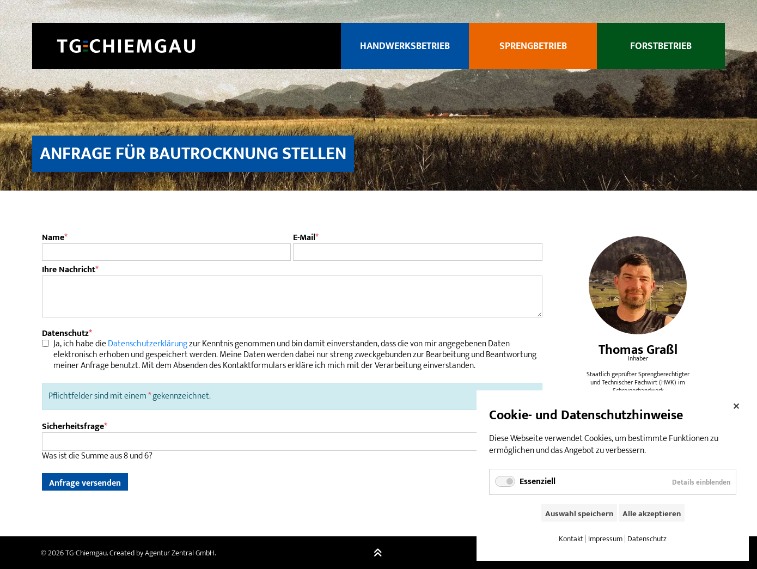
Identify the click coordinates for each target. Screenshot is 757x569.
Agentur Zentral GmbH (180, 553)
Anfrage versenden (85, 483)
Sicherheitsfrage (74, 426)
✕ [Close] (735, 405)
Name (55, 238)
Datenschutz (647, 539)
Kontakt (571, 539)
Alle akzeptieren (651, 514)
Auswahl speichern (579, 514)
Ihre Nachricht (70, 269)
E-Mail (306, 238)
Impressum (605, 539)
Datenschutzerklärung (147, 343)
